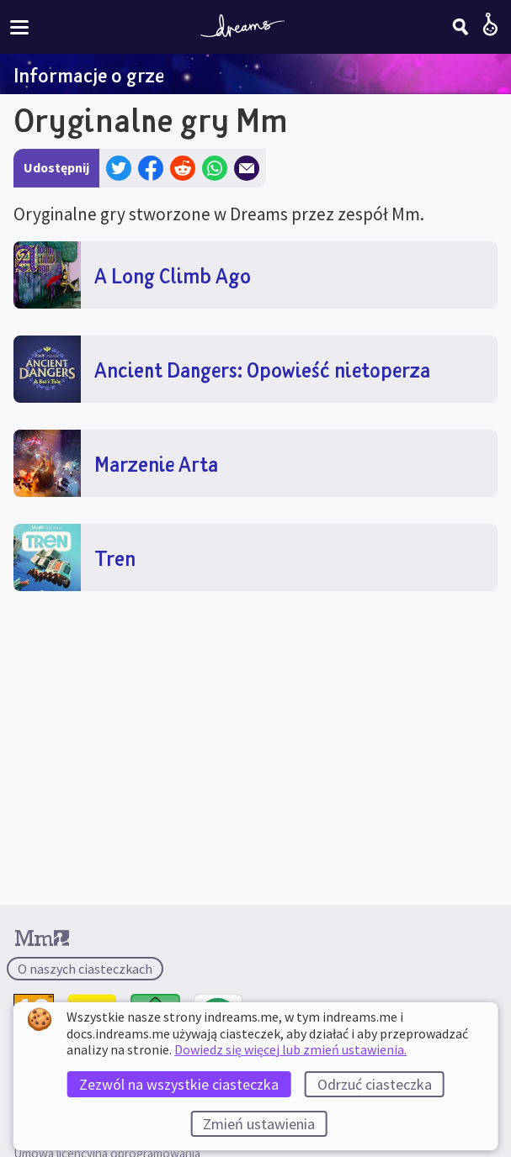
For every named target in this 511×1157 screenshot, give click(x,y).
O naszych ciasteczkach (85, 968)
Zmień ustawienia (259, 1123)
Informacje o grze (88, 74)
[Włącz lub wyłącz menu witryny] (19, 26)
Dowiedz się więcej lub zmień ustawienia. (290, 1049)
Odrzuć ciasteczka (374, 1084)
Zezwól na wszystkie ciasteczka (179, 1084)
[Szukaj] (460, 27)
